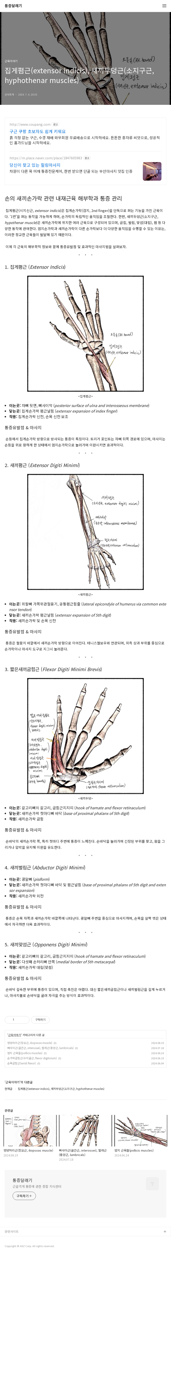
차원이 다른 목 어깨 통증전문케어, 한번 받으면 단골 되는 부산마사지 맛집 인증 (71, 171)
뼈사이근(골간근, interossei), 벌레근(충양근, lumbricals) (40, 1113)
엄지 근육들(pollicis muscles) (24, 1118)
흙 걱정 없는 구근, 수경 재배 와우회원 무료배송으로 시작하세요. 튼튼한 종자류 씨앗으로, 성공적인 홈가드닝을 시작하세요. (85, 140)
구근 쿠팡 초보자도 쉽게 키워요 (38, 131)
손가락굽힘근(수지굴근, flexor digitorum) (32, 1123)
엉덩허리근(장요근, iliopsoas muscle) (29, 1108)
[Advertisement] (85, 1035)
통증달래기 (13, 5)
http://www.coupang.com (30, 124)
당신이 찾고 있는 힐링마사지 (35, 165)
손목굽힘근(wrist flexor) (21, 1128)
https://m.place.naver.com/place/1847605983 (46, 158)
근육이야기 (14, 1100)
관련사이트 (12, 1296)
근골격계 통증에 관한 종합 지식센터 (37, 1251)
